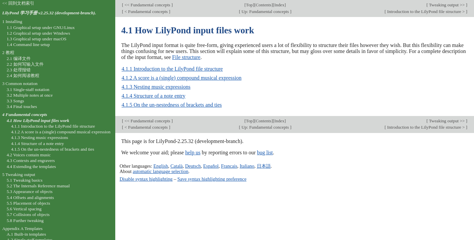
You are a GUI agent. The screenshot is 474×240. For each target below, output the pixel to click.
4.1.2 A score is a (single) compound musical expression (181, 78)
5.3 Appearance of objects (30, 191)
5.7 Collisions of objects (28, 214)
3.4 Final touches (22, 106)
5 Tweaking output (18, 174)
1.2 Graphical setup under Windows (38, 33)
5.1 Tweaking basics (25, 180)
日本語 (264, 166)
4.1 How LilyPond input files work (38, 120)
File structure (186, 57)
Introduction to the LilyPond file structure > (426, 11)
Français (229, 166)
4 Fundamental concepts (24, 114)
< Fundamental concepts (146, 11)
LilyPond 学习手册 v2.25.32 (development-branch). (49, 12)
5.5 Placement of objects (28, 203)
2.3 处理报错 (19, 69)
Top (249, 4)
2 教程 (8, 52)
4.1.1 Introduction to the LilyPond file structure (172, 69)
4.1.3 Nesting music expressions (156, 87)
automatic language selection (161, 171)
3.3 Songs (15, 100)
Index (279, 4)
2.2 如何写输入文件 (25, 64)
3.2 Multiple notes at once (30, 95)
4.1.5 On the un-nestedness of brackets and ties (172, 105)
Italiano (247, 166)
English (160, 166)
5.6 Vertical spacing (24, 208)
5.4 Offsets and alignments (30, 197)
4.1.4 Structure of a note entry (154, 96)
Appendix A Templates (22, 228)
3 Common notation (20, 83)
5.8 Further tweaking (25, 220)
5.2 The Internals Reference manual (38, 185)
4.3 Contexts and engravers (31, 160)
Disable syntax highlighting (146, 179)
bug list (265, 152)
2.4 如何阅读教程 (23, 75)
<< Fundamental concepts (147, 4)
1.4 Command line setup (28, 44)
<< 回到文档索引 (18, 3)
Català (177, 166)
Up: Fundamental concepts (265, 11)
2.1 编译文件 (19, 58)
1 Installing (12, 21)
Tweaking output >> (447, 4)
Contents (263, 4)
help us (193, 152)
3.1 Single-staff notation (28, 89)
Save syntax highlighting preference (211, 179)
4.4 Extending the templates (31, 166)
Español (211, 166)
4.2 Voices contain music (29, 154)
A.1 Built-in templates (26, 234)
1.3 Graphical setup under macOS (36, 38)
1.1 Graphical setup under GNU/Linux (41, 27)
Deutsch (193, 166)
